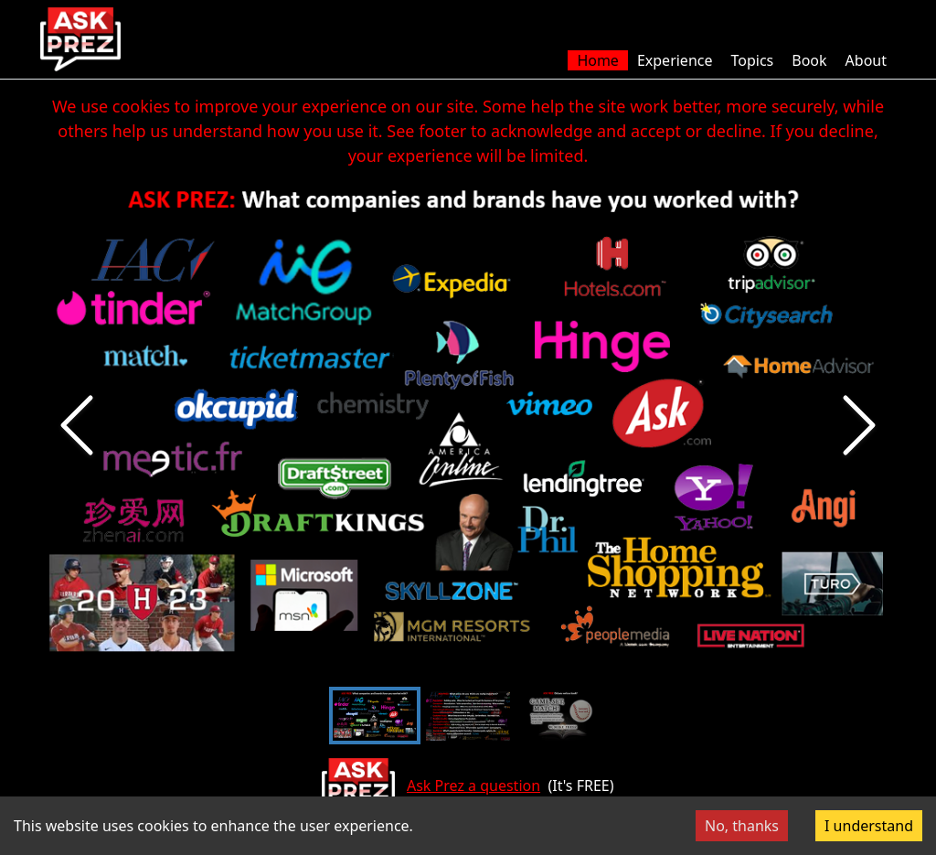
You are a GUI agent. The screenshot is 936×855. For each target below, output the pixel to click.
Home (598, 60)
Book (809, 60)
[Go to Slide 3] (561, 715)
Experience (675, 60)
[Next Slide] (859, 425)
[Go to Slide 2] (468, 715)
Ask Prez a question (473, 785)
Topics (751, 60)
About (866, 60)
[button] (468, 425)
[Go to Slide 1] (374, 715)
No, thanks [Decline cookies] (742, 826)
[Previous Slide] (76, 425)
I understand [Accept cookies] (868, 826)
